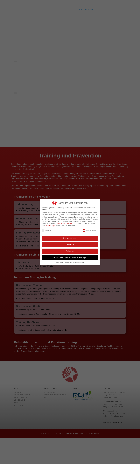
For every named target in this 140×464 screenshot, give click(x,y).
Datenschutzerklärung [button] (71, 262)
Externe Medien (90, 230)
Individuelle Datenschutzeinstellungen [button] (70, 257)
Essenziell (47, 230)
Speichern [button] (70, 244)
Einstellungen (50, 225)
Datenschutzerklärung (65, 223)
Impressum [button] (81, 262)
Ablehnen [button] (70, 251)
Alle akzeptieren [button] (70, 238)
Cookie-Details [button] (60, 262)
